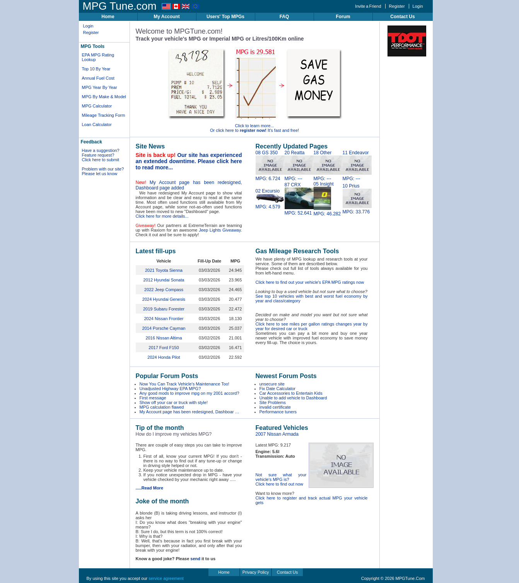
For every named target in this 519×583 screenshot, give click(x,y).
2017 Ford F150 (164, 347)
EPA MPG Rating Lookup (98, 57)
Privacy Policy (255, 572)
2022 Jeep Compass (163, 289)
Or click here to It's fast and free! (254, 130)
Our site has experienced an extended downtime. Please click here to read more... (189, 161)
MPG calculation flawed (162, 407)
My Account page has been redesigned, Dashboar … (189, 411)
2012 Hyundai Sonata (163, 280)
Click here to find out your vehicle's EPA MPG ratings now (310, 282)
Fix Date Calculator (278, 388)
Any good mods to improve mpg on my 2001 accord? (189, 393)
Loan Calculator (97, 124)
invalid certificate (275, 407)
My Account (167, 16)
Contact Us (402, 16)
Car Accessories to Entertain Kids (291, 393)
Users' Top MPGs (225, 16)
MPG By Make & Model (104, 96)
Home (107, 16)
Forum (343, 16)
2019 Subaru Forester (163, 309)
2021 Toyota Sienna (164, 270)
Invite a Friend (368, 6)
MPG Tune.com (120, 6)
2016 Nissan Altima (163, 338)
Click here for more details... (162, 216)
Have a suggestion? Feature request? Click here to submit (101, 155)
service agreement (166, 578)
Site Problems (273, 402)
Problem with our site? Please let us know (103, 171)
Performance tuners (278, 411)
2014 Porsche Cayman (164, 328)
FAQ (284, 16)
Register (397, 6)
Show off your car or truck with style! (174, 402)
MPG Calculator (97, 106)
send (195, 558)
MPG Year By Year (99, 87)
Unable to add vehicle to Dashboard (293, 397)
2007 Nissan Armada (277, 434)
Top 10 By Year (96, 68)
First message (153, 397)
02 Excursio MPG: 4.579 (270, 199)
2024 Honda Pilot (163, 357)
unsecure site (272, 384)
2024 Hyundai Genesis (163, 299)
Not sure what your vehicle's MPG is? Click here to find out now (281, 479)
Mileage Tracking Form (103, 115)
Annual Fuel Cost (98, 78)
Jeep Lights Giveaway (220, 230)
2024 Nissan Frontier (163, 318)
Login (418, 6)
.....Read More (150, 488)
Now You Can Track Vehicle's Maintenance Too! (184, 384)
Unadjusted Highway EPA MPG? (170, 388)
